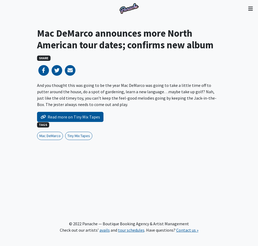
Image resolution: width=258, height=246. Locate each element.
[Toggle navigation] (250, 8)
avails (104, 230)
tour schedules (131, 230)
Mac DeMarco (50, 135)
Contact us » (187, 230)
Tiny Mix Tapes (78, 135)
